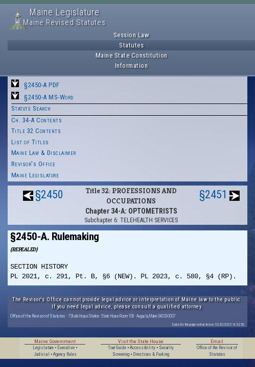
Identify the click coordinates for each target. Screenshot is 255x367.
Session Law (131, 35)
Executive (66, 347)
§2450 (49, 194)
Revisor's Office (33, 164)
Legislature (43, 347)
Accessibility (142, 347)
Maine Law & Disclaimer (43, 152)
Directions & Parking (151, 354)
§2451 (213, 194)
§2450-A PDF (42, 85)
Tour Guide (117, 347)
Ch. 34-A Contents (36, 120)
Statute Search (31, 108)
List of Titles (30, 142)
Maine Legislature (35, 175)
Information (131, 65)
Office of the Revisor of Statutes (37, 316)
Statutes (131, 45)
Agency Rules (65, 354)
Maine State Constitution (132, 55)
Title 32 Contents (36, 131)
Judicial (42, 354)
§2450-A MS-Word (49, 97)
